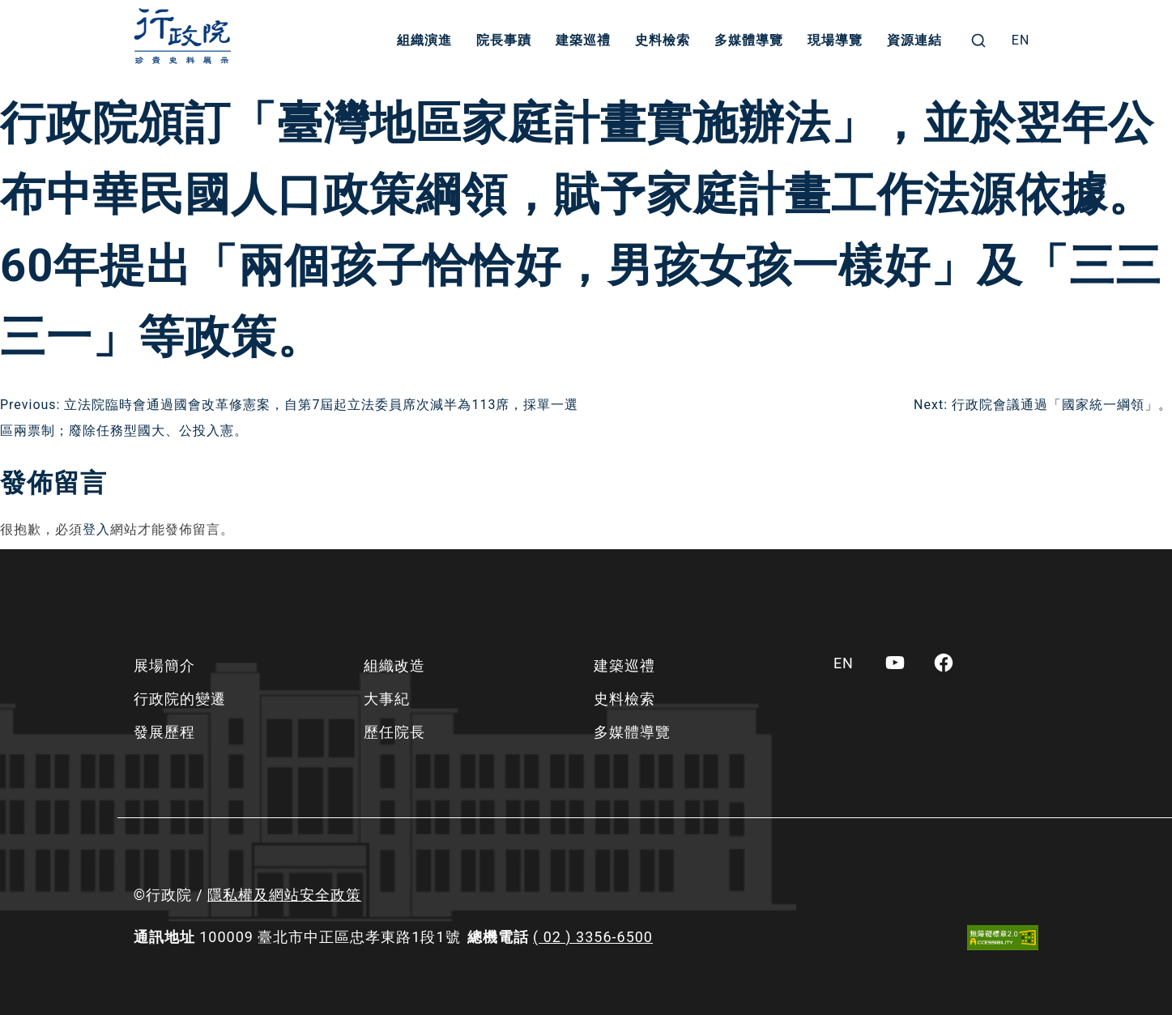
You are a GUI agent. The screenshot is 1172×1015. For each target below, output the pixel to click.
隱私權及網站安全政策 (284, 894)
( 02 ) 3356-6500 (593, 936)
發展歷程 (164, 731)
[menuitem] (1021, 40)
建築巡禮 (583, 40)
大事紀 (387, 698)
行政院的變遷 (180, 698)
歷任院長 (394, 731)
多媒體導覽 (748, 40)
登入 (96, 529)
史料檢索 (662, 40)
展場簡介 (164, 665)
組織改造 (394, 665)
